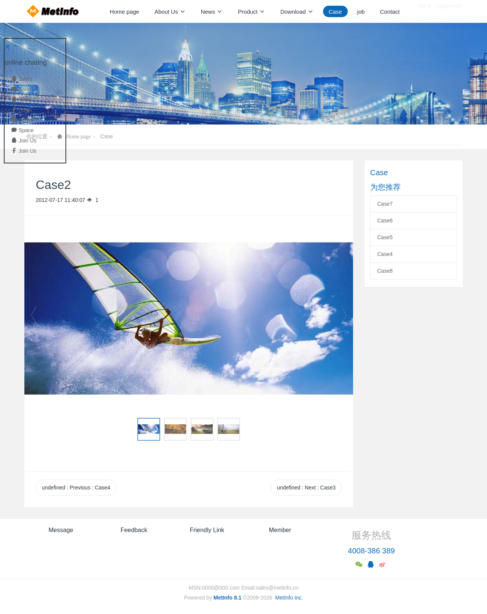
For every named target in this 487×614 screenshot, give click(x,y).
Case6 (385, 220)
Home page (124, 11)
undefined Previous (76, 487)
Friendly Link (207, 530)
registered (449, 11)
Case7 (385, 204)
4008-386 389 (371, 551)
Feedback (134, 530)
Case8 (385, 271)
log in (425, 11)
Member (280, 530)
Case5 (385, 237)
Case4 (385, 254)
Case (106, 136)
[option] (188, 318)
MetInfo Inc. (289, 598)
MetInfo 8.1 (227, 598)
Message (61, 530)
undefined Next (306, 487)
